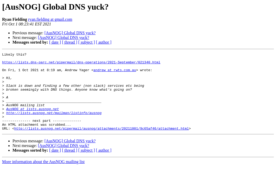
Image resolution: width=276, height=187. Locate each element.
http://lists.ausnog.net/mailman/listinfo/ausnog (54, 125)
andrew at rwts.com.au (114, 73)
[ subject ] (86, 42)
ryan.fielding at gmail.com (50, 19)
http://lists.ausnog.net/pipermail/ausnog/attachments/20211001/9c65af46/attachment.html (101, 144)
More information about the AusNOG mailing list (43, 177)
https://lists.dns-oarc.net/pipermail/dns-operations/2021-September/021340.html (81, 64)
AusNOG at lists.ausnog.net (32, 120)
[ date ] (55, 42)
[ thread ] (69, 42)
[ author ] (104, 42)
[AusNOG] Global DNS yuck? (70, 33)
